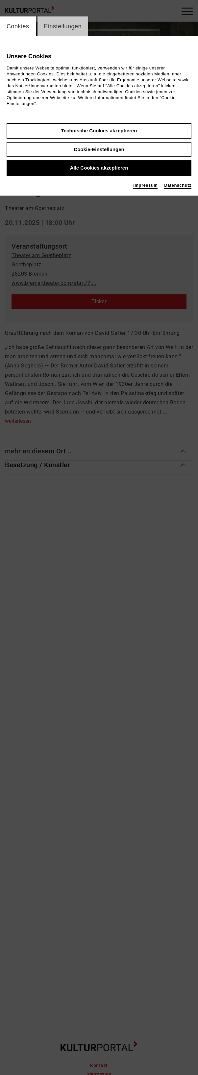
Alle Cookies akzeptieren (99, 168)
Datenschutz (177, 185)
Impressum (145, 185)
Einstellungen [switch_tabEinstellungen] (63, 26)
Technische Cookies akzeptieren (99, 130)
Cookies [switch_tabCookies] (18, 26)
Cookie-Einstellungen (99, 149)
